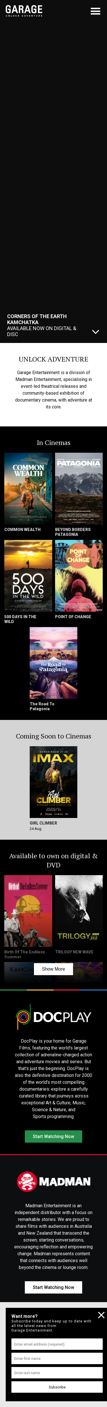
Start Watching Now (53, 1136)
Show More (53, 969)
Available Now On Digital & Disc (41, 325)
